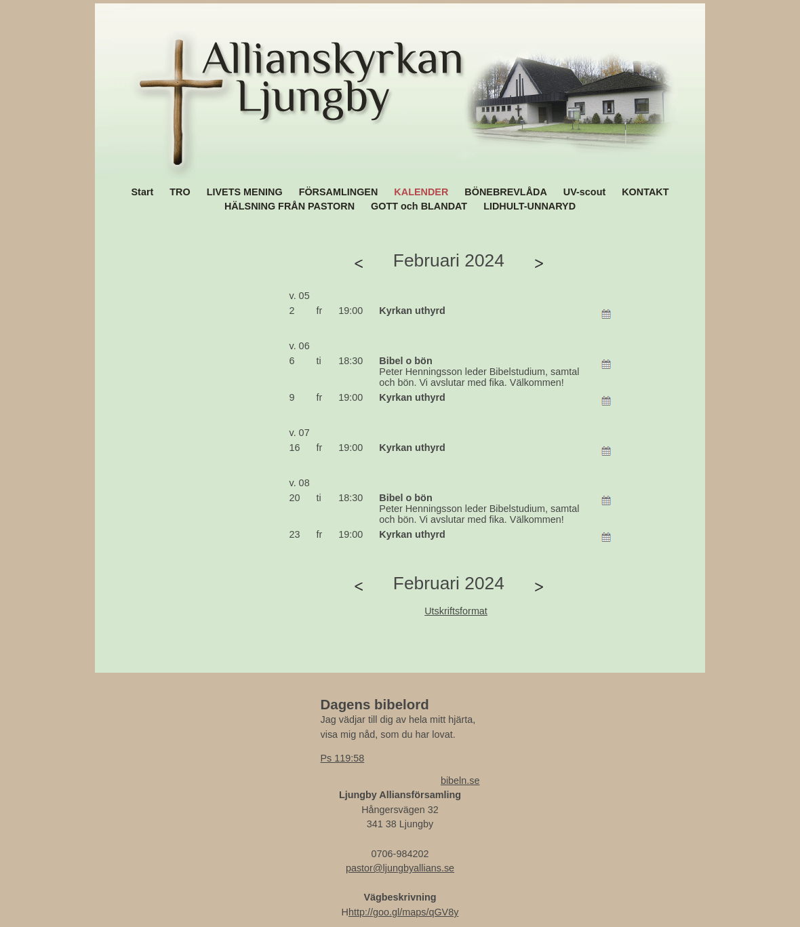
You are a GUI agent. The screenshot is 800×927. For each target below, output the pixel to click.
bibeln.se (460, 780)
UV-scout (584, 191)
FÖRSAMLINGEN (338, 191)
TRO (179, 191)
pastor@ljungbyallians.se (400, 868)
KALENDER (421, 191)
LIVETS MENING (245, 191)
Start (143, 191)
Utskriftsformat (455, 611)
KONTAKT (645, 191)
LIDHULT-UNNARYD (529, 206)
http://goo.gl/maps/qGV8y (403, 912)
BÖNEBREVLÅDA (505, 191)
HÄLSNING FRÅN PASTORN (289, 206)
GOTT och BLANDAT (419, 206)
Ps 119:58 (343, 758)
